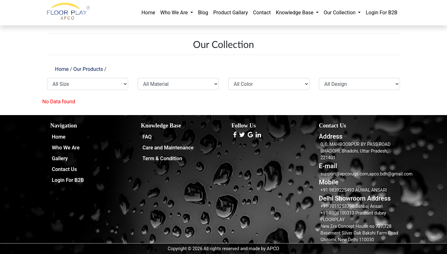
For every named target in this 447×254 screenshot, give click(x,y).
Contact (262, 13)
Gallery (60, 158)
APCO (273, 248)
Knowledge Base (295, 13)
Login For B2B (381, 13)
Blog (203, 13)
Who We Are (174, 13)
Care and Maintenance (168, 148)
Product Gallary (230, 13)
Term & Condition (162, 158)
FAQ (147, 137)
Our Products (88, 69)
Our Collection (340, 13)
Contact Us (64, 169)
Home (148, 13)
